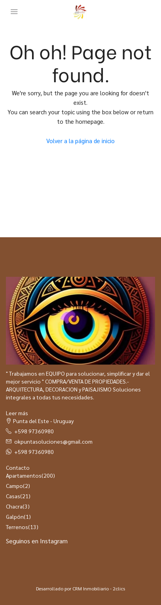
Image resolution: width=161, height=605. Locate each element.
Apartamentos (24, 475)
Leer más (17, 412)
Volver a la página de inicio (80, 140)
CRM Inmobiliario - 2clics (98, 588)
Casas (13, 495)
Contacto (18, 467)
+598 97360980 (34, 431)
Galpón (15, 516)
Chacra (14, 506)
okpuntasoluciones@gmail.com (53, 441)
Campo (14, 485)
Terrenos (17, 526)
